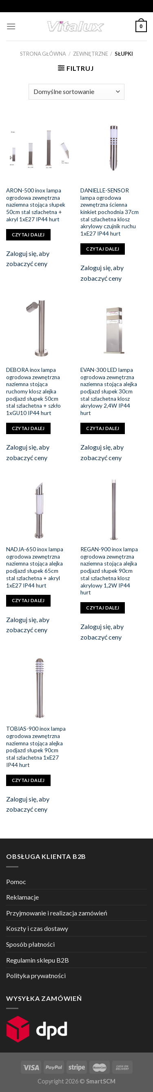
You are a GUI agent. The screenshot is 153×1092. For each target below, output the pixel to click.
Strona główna (43, 53)
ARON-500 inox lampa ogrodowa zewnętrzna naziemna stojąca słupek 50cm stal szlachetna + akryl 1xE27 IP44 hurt (35, 205)
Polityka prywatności (36, 975)
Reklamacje (22, 897)
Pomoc (16, 881)
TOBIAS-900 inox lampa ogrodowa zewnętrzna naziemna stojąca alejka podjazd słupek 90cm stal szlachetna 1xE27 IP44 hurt (36, 746)
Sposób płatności (30, 944)
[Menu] (11, 26)
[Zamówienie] (76, 92)
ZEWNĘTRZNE (90, 53)
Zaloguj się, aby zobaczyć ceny (27, 258)
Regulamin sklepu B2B (37, 960)
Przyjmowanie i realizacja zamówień (56, 913)
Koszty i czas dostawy (37, 928)
